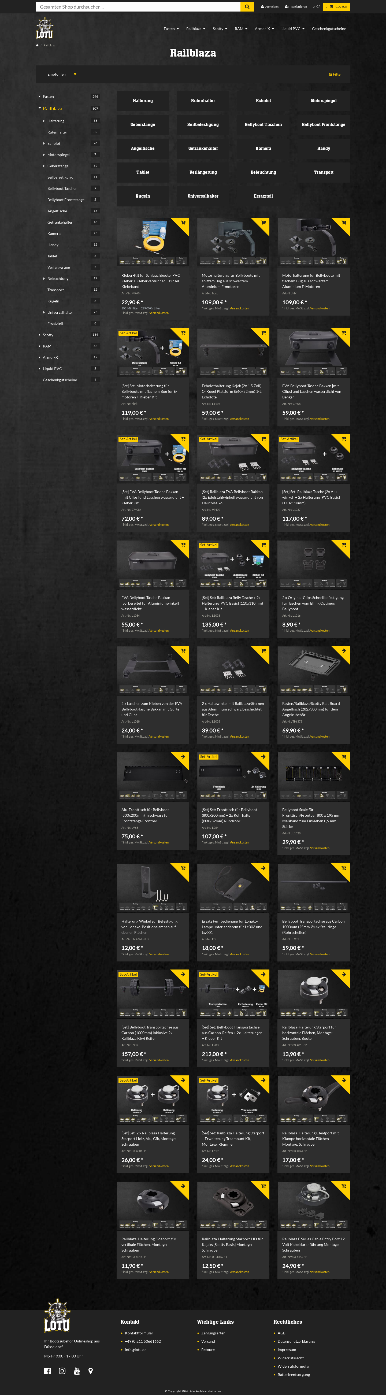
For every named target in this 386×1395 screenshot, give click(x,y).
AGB (281, 1333)
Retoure (208, 1349)
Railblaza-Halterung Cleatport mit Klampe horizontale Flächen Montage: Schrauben (310, 1138)
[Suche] (247, 7)
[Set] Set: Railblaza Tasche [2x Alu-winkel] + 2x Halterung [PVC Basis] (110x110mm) (311, 497)
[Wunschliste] (316, 7)
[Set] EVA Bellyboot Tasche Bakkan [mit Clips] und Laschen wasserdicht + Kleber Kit (152, 497)
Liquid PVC (290, 28)
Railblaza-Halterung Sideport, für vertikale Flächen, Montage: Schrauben (148, 1244)
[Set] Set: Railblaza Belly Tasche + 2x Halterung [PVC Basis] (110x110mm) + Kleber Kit (232, 603)
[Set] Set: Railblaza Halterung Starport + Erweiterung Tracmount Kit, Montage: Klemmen (233, 1138)
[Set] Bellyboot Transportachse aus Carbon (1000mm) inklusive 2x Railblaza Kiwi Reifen (150, 1033)
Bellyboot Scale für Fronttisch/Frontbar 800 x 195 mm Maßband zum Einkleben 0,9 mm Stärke (311, 818)
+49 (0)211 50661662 (143, 1341)
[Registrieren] (296, 7)
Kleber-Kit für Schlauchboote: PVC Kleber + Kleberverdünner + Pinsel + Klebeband (151, 281)
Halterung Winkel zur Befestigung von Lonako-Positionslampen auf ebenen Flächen (149, 927)
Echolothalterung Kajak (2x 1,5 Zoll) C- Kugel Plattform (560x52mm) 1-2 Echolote (232, 391)
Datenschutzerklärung (296, 1341)
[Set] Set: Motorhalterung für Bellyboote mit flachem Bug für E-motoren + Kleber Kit (149, 391)
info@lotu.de (135, 1349)
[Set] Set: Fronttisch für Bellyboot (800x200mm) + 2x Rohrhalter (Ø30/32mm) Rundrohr (229, 815)
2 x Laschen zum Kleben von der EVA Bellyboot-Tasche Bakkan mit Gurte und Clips (151, 709)
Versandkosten (159, 312)
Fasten (169, 28)
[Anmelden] (269, 7)
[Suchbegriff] (138, 7)
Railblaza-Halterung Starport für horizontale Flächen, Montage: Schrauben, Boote (309, 1033)
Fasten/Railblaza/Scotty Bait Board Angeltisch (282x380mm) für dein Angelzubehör (311, 709)
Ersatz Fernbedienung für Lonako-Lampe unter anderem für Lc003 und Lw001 (232, 927)
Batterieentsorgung (294, 1374)
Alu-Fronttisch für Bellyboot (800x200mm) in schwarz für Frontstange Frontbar (145, 815)
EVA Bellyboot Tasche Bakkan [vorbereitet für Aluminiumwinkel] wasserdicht (150, 603)
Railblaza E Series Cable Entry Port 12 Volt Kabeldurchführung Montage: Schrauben (313, 1244)
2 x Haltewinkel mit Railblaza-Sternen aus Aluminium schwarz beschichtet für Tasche (233, 709)
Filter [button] (335, 74)
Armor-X (262, 28)
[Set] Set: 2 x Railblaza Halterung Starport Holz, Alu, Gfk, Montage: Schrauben (148, 1138)
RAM (239, 28)
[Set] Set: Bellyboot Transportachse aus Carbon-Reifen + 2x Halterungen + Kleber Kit (232, 1033)
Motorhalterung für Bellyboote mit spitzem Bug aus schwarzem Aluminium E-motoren (231, 281)
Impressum (287, 1349)
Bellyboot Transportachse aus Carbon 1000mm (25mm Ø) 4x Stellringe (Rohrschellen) (313, 927)
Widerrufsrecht (291, 1358)
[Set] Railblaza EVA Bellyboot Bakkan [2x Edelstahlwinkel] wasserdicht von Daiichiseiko (232, 497)
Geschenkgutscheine (329, 28)
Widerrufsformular (294, 1366)
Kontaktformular (139, 1333)
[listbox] (153, 242)
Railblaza (193, 28)
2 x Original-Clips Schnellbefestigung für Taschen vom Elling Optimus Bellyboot (313, 603)
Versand (208, 1341)
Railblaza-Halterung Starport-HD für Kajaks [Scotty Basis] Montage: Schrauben (232, 1244)
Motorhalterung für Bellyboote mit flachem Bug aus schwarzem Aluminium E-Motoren (311, 281)
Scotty (218, 28)
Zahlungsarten (213, 1333)
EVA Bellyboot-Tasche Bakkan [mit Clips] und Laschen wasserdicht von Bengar (311, 391)
